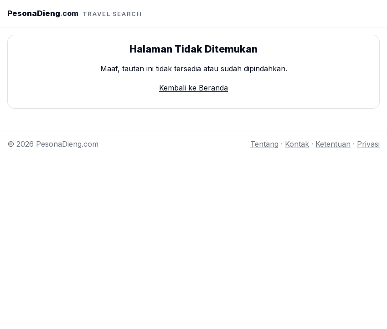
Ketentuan (333, 144)
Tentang (264, 144)
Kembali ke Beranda (193, 87)
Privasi (368, 144)
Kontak (297, 144)
